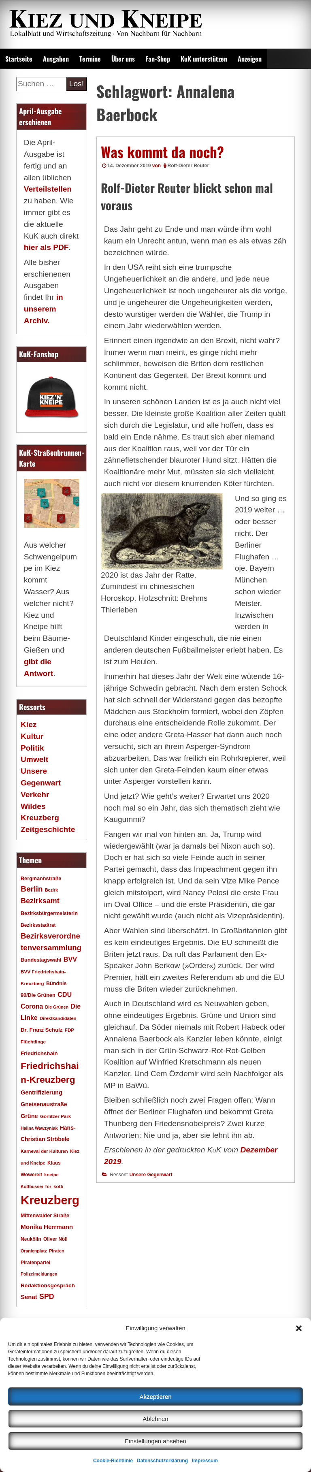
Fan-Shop (157, 59)
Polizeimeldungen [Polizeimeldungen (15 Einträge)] (39, 1273)
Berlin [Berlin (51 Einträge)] (32, 889)
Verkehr (35, 794)
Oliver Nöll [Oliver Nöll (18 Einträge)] (55, 1239)
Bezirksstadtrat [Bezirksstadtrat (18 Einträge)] (38, 925)
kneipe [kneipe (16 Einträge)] (51, 1174)
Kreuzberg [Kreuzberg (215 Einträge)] (50, 1200)
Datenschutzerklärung (162, 1460)
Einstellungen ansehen (155, 1441)
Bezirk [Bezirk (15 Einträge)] (51, 889)
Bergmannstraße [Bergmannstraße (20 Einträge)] (41, 878)
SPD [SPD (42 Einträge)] (46, 1297)
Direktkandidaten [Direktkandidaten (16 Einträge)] (58, 1018)
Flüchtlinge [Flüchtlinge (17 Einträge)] (33, 1041)
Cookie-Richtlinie (113, 1460)
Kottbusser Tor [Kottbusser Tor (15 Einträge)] (36, 1186)
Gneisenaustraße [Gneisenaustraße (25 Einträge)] (44, 1104)
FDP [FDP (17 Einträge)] (69, 1030)
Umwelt (34, 759)
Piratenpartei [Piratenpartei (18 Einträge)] (35, 1262)
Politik (32, 748)
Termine (90, 59)
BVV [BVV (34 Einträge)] (70, 959)
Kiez (28, 724)
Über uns (123, 59)
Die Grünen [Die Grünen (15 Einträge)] (56, 1007)
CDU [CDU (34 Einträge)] (65, 994)
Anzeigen (250, 59)
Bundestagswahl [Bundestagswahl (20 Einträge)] (41, 960)
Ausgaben (56, 59)
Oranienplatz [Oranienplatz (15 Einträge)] (34, 1250)
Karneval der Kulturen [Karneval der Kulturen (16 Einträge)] (44, 1151)
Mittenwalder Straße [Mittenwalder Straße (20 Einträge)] (45, 1215)
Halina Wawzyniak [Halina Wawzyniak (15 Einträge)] (39, 1128)
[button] (299, 1328)
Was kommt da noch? (162, 151)
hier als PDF (46, 247)
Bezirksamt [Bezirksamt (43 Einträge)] (40, 901)
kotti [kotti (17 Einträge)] (58, 1186)
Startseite (18, 59)
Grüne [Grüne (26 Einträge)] (29, 1116)
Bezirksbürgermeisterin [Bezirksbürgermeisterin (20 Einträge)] (49, 913)
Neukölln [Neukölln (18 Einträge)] (31, 1239)
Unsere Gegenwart (150, 1175)
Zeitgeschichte (48, 829)
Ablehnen (155, 1418)
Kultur (32, 736)
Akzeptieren (155, 1396)
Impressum (205, 1460)
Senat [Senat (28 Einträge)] (29, 1296)
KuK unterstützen (204, 59)
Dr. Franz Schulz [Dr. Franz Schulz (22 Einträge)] (41, 1030)
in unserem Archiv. (43, 309)
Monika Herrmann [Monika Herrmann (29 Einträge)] (47, 1226)
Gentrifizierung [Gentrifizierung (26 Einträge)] (41, 1092)
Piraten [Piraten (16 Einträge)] (56, 1250)
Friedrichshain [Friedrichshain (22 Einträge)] (39, 1053)
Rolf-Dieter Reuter (188, 166)
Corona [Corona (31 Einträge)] (32, 1006)
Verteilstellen (48, 189)
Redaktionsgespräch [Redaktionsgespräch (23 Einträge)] (48, 1285)
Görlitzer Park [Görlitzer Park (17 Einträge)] (55, 1116)
